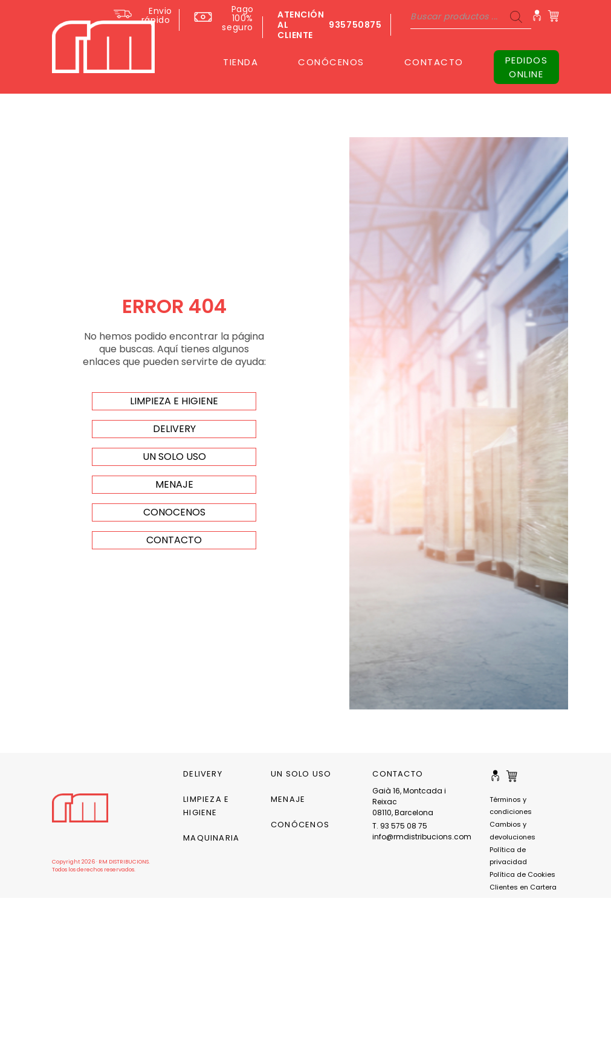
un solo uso (174, 456)
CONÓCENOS (331, 62)
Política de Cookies (522, 874)
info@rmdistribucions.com (414, 837)
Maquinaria (211, 838)
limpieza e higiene (174, 401)
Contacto (174, 540)
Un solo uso (301, 774)
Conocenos (174, 512)
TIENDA (240, 62)
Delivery (202, 774)
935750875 (355, 25)
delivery (174, 429)
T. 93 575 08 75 (399, 826)
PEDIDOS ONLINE (526, 67)
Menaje (288, 799)
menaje (174, 484)
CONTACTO (434, 62)
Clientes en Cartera (523, 887)
